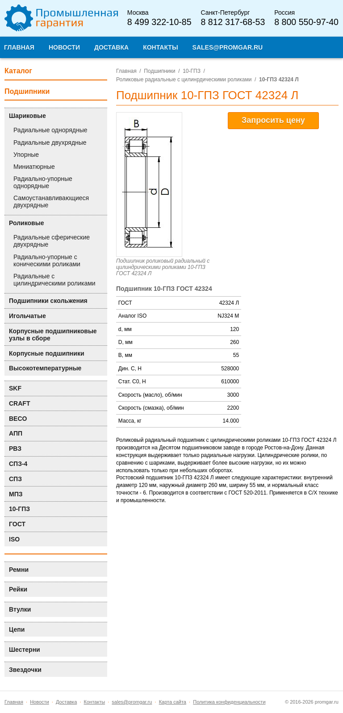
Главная (126, 71)
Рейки (18, 589)
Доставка (66, 702)
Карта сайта (172, 702)
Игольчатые (27, 315)
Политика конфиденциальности (229, 702)
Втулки (20, 609)
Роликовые (26, 222)
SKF (15, 388)
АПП (15, 433)
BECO (18, 418)
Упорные (26, 154)
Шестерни (24, 649)
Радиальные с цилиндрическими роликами (54, 280)
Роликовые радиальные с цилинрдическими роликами (183, 79)
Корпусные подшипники (46, 353)
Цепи (17, 629)
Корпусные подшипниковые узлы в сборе (53, 334)
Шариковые (27, 115)
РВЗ (15, 448)
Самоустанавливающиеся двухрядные (51, 201)
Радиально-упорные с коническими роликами (46, 260)
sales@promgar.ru (132, 702)
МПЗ (16, 494)
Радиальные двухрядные (50, 142)
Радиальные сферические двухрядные (51, 241)
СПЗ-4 (18, 463)
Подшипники (159, 71)
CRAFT (19, 403)
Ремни (19, 569)
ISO (14, 539)
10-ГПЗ (192, 71)
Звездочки (25, 669)
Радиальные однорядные (50, 130)
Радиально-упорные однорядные (42, 182)
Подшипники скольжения (48, 300)
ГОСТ (17, 524)
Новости (39, 702)
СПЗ (15, 478)
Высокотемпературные (45, 368)
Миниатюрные (34, 166)
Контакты (94, 702)
